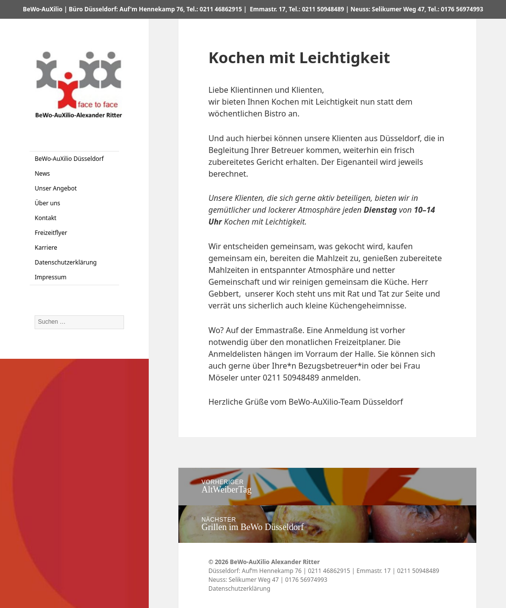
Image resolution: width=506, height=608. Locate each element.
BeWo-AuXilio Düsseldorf (69, 158)
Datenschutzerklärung (65, 262)
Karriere (46, 247)
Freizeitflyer (51, 232)
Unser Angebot (56, 188)
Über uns (47, 203)
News (42, 173)
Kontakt (45, 218)
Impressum (50, 277)
